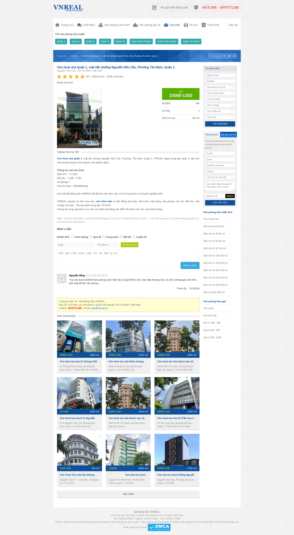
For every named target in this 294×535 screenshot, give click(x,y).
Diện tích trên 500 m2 (214, 292)
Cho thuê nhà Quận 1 (74, 218)
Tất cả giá (208, 308)
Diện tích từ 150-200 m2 (215, 263)
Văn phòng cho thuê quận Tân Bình (160, 523)
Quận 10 (120, 41)
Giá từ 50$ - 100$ (212, 337)
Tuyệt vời (141, 237)
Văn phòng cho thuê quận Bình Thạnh (201, 523)
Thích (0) (182, 289)
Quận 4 (105, 41)
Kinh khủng (81, 237)
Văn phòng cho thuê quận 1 (95, 523)
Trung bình (112, 237)
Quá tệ (97, 237)
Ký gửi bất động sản (174, 7)
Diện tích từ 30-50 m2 (214, 233)
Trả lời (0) (194, 289)
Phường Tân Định (130, 218)
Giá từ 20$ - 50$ (211, 330)
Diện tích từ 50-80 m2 (214, 241)
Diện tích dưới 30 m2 (213, 226)
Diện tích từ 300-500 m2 (215, 285)
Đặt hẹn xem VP (228, 134)
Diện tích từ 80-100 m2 (214, 248)
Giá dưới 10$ (209, 315)
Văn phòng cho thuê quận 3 (126, 523)
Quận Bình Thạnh (141, 41)
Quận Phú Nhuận (167, 41)
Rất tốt (127, 237)
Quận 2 (76, 41)
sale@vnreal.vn (99, 309)
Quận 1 (61, 41)
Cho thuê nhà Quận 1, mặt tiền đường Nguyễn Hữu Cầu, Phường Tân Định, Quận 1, (116, 67)
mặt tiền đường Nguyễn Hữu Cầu (103, 218)
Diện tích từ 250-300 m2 (215, 277)
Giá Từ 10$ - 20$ (211, 323)
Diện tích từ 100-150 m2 (215, 255)
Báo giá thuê (212, 134)
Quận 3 (90, 41)
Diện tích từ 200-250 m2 (215, 270)
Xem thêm (128, 495)
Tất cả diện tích (211, 219)
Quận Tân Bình (191, 41)
